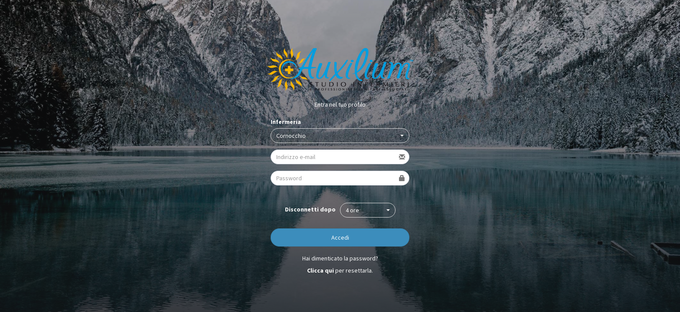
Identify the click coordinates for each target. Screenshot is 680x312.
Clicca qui (320, 270)
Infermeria (286, 122)
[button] (340, 135)
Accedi (340, 237)
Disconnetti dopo (310, 209)
